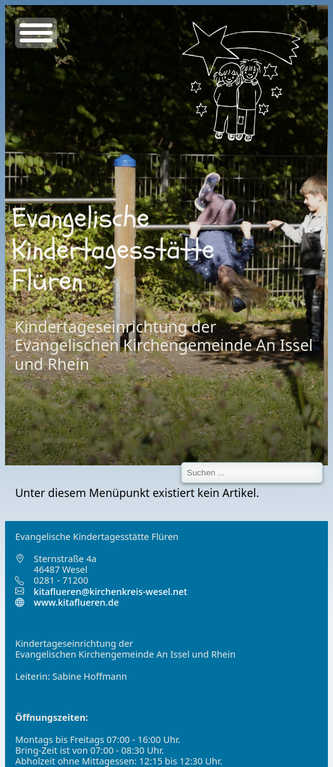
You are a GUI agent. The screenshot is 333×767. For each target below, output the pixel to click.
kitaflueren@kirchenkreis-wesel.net (110, 592)
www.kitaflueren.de (67, 602)
